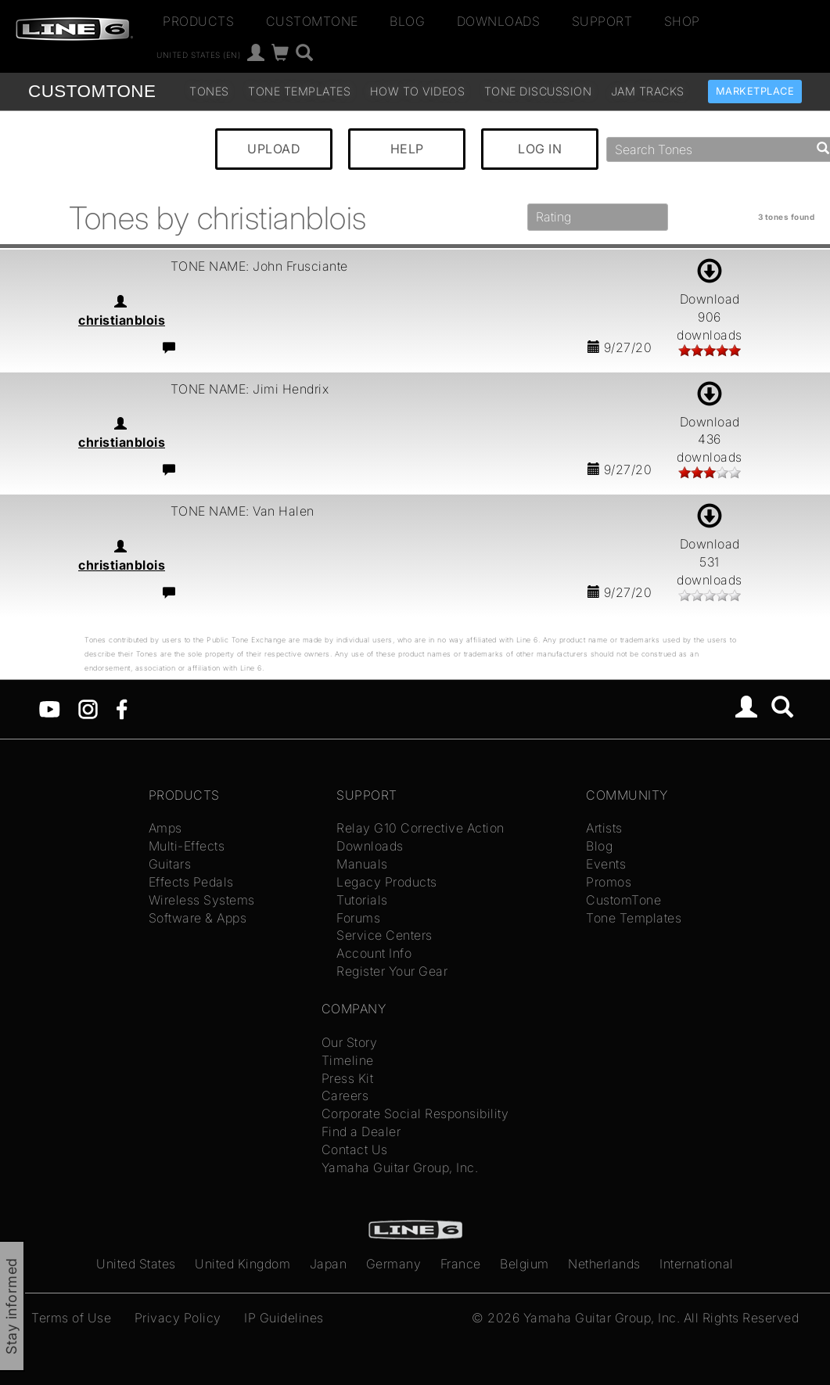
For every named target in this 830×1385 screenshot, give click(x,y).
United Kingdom (242, 1264)
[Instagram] (88, 707)
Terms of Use (71, 1318)
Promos (608, 882)
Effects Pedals (191, 882)
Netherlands (604, 1264)
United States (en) (198, 54)
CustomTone (312, 21)
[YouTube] (49, 707)
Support (602, 21)
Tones (209, 91)
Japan (328, 1264)
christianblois (121, 320)
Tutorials (362, 900)
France (460, 1264)
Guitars (170, 864)
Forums (358, 918)
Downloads (499, 21)
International (696, 1264)
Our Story (350, 1042)
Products (198, 21)
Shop (682, 21)
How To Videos (417, 91)
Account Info (373, 953)
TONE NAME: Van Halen (242, 511)
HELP (407, 148)
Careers (345, 1095)
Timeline (348, 1060)
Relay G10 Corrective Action (420, 828)
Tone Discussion (538, 91)
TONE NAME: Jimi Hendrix (250, 389)
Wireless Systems (202, 900)
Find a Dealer (361, 1131)
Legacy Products (386, 882)
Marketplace (755, 91)
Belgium (524, 1264)
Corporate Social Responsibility (415, 1113)
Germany (394, 1264)
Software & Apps (198, 918)
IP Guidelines (284, 1318)
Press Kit (348, 1078)
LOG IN (540, 148)
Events (606, 864)
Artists (604, 828)
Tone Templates (299, 91)
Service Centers (384, 935)
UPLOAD (273, 148)
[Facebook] (121, 707)
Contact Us (355, 1149)
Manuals (362, 864)
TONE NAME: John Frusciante (259, 266)
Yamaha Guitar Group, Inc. (400, 1167)
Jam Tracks (647, 91)
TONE (92, 91)
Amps (165, 828)
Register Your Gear (391, 971)
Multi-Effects (187, 846)
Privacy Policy (178, 1318)
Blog (407, 21)
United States (136, 1264)
